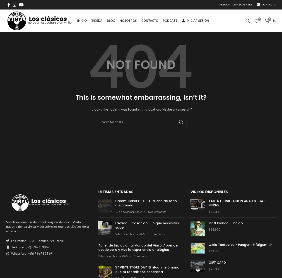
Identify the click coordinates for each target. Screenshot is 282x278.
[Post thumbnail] (105, 206)
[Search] (247, 20)
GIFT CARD (217, 263)
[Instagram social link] (14, 4)
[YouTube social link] (21, 4)
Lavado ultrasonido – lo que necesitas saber (147, 225)
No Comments (157, 212)
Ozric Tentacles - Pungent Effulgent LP (240, 245)
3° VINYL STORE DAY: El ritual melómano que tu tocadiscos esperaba (147, 269)
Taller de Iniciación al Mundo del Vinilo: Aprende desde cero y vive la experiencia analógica (138, 247)
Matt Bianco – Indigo (226, 223)
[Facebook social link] (8, 4)
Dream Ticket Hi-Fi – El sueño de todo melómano (146, 203)
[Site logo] (39, 20)
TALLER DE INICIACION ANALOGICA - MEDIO (237, 203)
